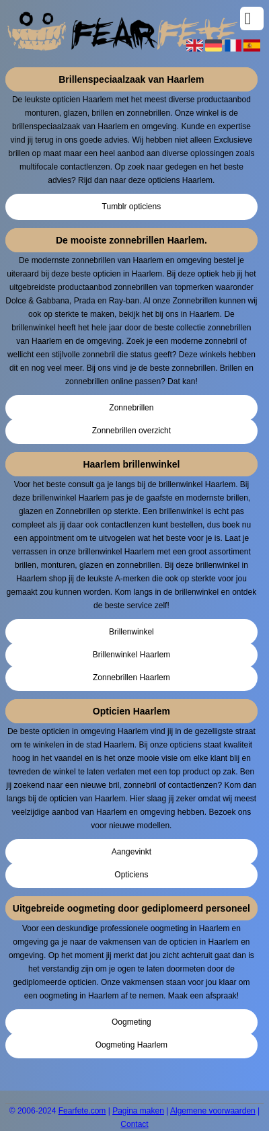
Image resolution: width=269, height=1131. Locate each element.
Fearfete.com (82, 1111)
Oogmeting (131, 1022)
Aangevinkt (131, 851)
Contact (134, 1124)
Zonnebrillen (131, 407)
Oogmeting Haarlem (131, 1045)
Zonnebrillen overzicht (131, 430)
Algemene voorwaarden (213, 1111)
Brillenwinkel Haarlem (131, 654)
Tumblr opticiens (131, 206)
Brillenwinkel (131, 631)
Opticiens (131, 874)
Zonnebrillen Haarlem (131, 677)
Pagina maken (138, 1111)
